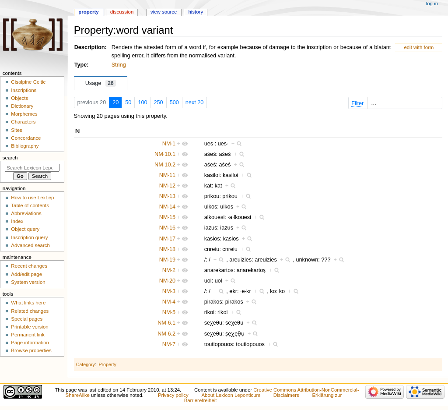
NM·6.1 (166, 323)
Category (85, 364)
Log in (432, 3)
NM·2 (168, 270)
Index (17, 221)
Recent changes (29, 266)
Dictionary (22, 106)
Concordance (26, 138)
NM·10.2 (164, 165)
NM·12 (167, 186)
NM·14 (167, 207)
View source (163, 11)
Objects (19, 98)
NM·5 (168, 312)
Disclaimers (286, 395)
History (195, 11)
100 (142, 102)
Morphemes (24, 114)
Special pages (26, 319)
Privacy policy (173, 395)
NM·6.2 (166, 334)
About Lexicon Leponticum (230, 395)
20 (115, 102)
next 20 (195, 102)
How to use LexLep (32, 197)
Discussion (121, 11)
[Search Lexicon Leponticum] (32, 168)
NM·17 (167, 239)
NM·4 (168, 302)
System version (28, 282)
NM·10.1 (164, 154)
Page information (30, 342)
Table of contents (30, 205)
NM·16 (167, 228)
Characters (23, 121)
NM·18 (167, 249)
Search (10, 157)
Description (89, 47)
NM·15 (167, 217)
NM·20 (167, 281)
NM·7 (168, 344)
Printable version (29, 326)
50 (128, 102)
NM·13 (167, 196)
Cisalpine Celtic (28, 82)
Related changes (30, 311)
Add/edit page (26, 274)
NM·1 (168, 144)
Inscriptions (23, 90)
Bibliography (24, 145)
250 (158, 102)
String (119, 65)
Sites (16, 130)
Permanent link (27, 334)
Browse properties (31, 350)
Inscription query (29, 237)
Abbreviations (26, 213)
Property (107, 364)
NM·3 (168, 291)
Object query (25, 229)
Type (80, 65)
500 (174, 102)
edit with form (419, 47)
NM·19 (167, 260)
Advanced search (30, 245)
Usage (100, 83)
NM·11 (167, 175)
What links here (28, 302)
